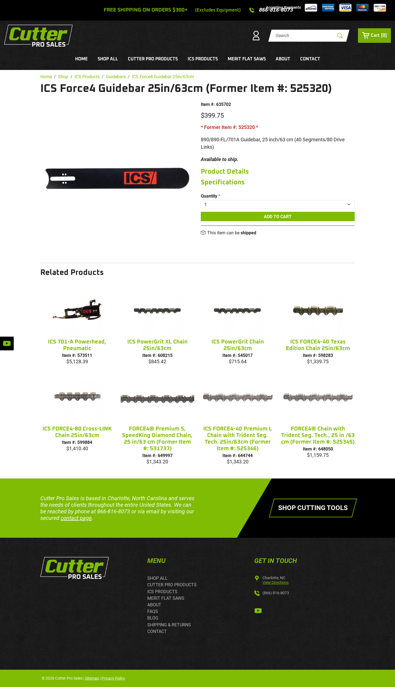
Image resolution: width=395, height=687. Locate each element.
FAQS (152, 611)
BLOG (152, 618)
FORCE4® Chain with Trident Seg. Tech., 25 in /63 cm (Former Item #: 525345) (318, 435)
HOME (81, 59)
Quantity (210, 196)
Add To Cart (278, 216)
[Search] (304, 35)
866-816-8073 (113, 511)
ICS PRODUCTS (203, 59)
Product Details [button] (225, 171)
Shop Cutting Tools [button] (313, 508)
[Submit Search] (340, 35)
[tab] (278, 172)
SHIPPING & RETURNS (169, 624)
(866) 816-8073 (276, 593)
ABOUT (283, 59)
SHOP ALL (108, 59)
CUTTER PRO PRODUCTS (153, 59)
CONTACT (310, 59)
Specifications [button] (223, 182)
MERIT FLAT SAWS (247, 59)
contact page (76, 518)
